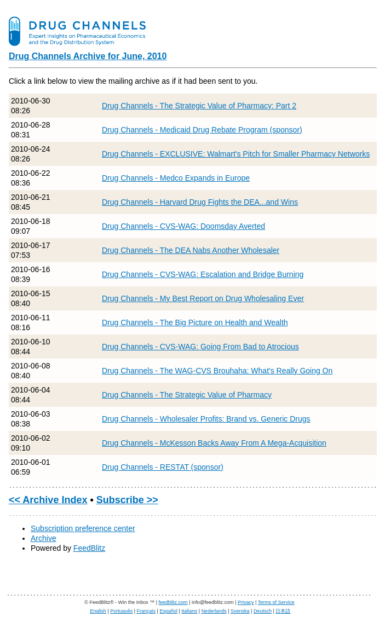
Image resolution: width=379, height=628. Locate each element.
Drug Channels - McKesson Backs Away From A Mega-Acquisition (214, 443)
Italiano (189, 611)
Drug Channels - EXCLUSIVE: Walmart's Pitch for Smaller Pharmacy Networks (236, 153)
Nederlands (214, 611)
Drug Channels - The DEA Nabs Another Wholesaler (190, 250)
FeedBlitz (89, 548)
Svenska (240, 611)
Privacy (246, 602)
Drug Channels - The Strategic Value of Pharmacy (187, 394)
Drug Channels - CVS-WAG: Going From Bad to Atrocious (200, 346)
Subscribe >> (127, 499)
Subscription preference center (83, 528)
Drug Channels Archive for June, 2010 (87, 56)
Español (168, 611)
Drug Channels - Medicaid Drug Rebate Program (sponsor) (202, 129)
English (98, 611)
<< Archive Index (48, 499)
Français (146, 611)
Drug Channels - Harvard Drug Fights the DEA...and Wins (200, 202)
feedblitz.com (173, 602)
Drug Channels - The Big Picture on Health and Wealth (195, 322)
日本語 (282, 611)
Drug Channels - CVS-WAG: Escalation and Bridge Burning (202, 274)
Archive (43, 538)
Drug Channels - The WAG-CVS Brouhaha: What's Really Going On (217, 370)
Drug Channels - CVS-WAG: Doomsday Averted (183, 226)
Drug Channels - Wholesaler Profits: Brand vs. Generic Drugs (206, 418)
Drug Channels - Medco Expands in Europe (176, 178)
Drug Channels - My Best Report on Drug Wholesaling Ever (203, 298)
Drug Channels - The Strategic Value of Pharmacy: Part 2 (199, 105)
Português (121, 611)
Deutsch (263, 611)
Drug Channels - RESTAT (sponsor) (162, 467)
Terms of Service (276, 602)
